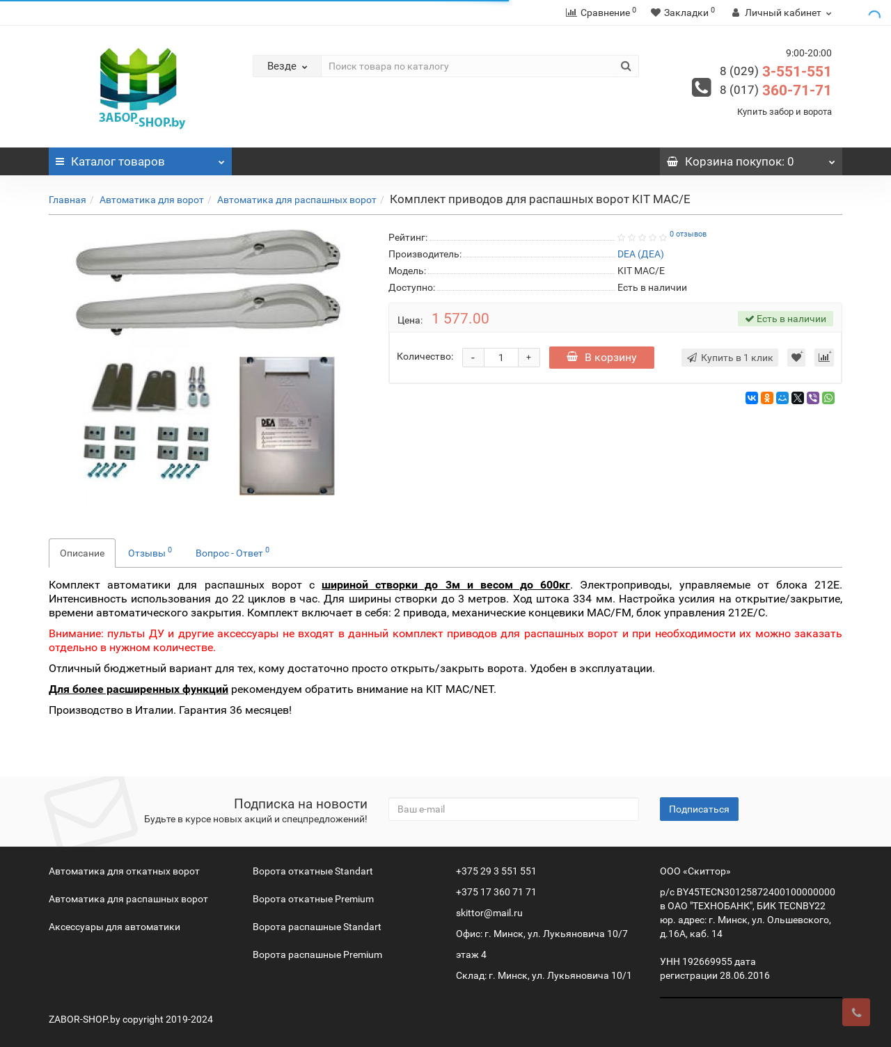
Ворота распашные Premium (317, 954)
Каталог (140, 157)
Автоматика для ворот (152, 199)
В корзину (602, 357)
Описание (82, 553)
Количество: (425, 356)
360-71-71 (776, 90)
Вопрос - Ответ (232, 551)
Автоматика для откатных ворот (124, 871)
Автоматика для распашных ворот (297, 199)
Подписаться (699, 809)
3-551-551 (776, 71)
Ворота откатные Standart (313, 871)
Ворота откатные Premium (313, 898)
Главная (67, 199)
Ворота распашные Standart (317, 926)
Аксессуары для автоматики (114, 926)
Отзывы (150, 551)
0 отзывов (688, 234)
